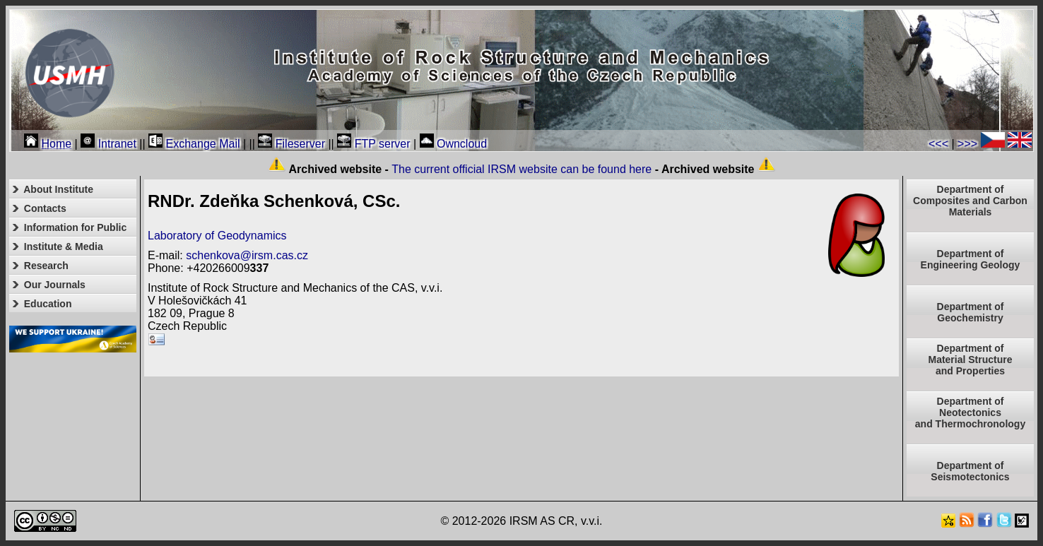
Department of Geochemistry (970, 312)
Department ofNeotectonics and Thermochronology (970, 412)
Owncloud (454, 144)
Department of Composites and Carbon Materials (970, 201)
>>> (967, 144)
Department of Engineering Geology (970, 259)
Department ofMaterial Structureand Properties (970, 359)
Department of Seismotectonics (970, 471)
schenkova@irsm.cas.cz (247, 255)
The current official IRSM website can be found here (521, 169)
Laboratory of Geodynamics (217, 236)
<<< (938, 144)
